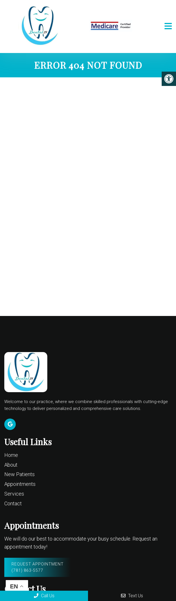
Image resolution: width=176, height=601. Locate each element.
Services (14, 494)
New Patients (19, 474)
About (10, 465)
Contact (13, 503)
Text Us (132, 595)
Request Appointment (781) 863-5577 (37, 567)
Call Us (44, 595)
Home (11, 455)
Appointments (20, 484)
